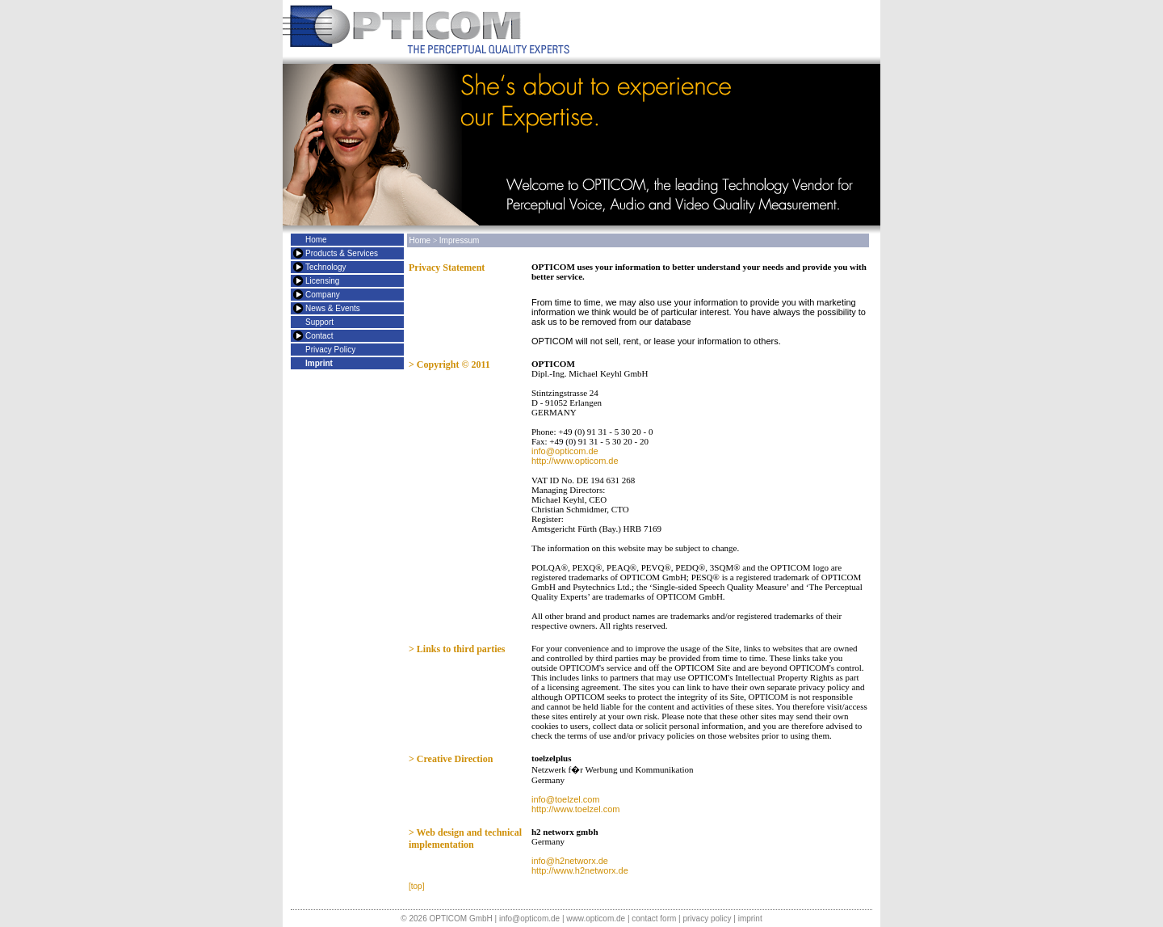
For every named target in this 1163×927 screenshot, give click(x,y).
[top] (416, 886)
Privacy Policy (330, 349)
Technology (325, 267)
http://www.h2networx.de (579, 870)
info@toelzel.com (565, 799)
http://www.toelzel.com (575, 809)
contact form (654, 918)
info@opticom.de (564, 451)
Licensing (322, 280)
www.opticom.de (595, 918)
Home (316, 239)
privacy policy (706, 918)
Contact (319, 335)
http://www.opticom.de (575, 461)
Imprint (319, 363)
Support (319, 322)
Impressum (459, 240)
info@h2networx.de (569, 861)
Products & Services (341, 253)
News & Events (332, 308)
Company (322, 294)
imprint (750, 918)
